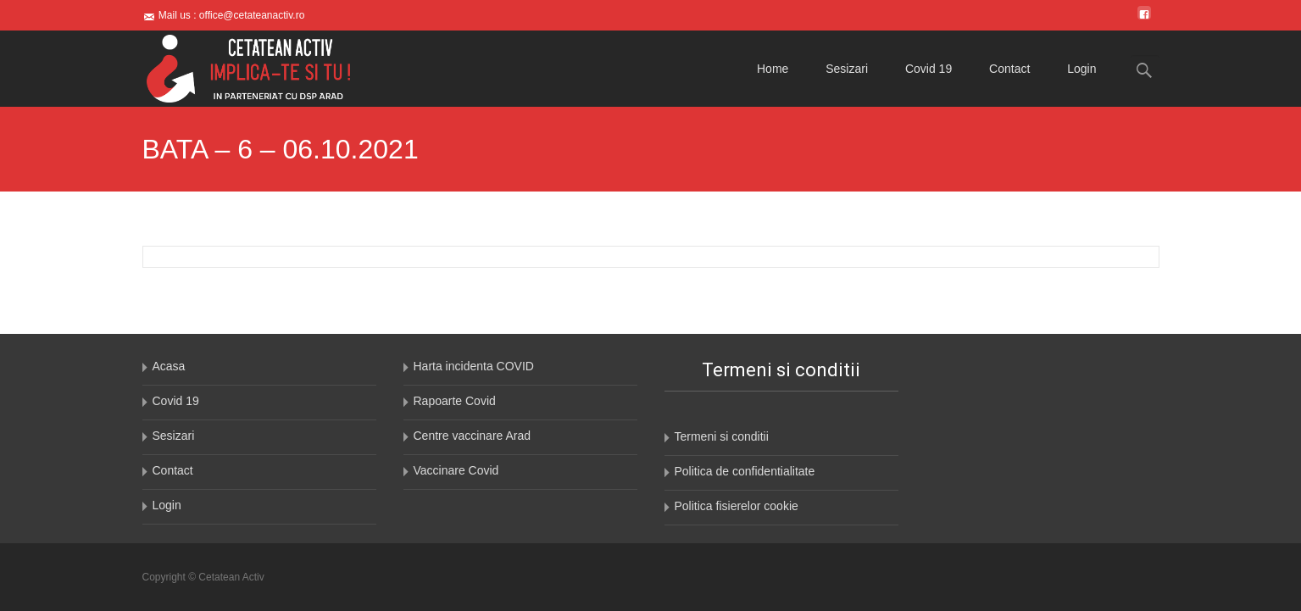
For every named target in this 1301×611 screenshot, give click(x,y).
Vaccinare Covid (456, 470)
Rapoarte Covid (455, 401)
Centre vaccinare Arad (472, 435)
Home (772, 68)
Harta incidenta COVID (474, 366)
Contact (1009, 68)
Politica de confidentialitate (745, 471)
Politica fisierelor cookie (736, 506)
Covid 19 (928, 68)
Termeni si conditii (722, 436)
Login (1081, 68)
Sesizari (847, 68)
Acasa (169, 366)
